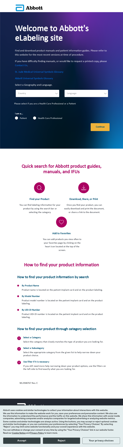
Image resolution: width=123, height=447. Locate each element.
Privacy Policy (37, 433)
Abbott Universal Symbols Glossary (34, 78)
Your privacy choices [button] (101, 440)
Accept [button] (21, 440)
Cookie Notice (19, 433)
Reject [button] (61, 440)
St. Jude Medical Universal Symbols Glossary (39, 72)
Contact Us (21, 65)
